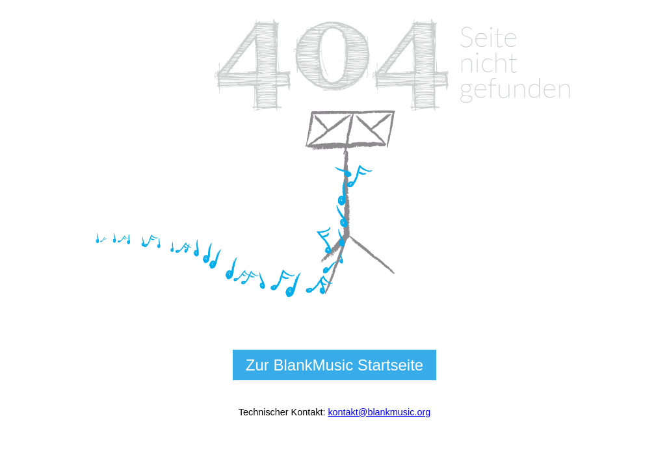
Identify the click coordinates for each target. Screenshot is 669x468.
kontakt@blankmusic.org (379, 412)
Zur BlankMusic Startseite (334, 365)
